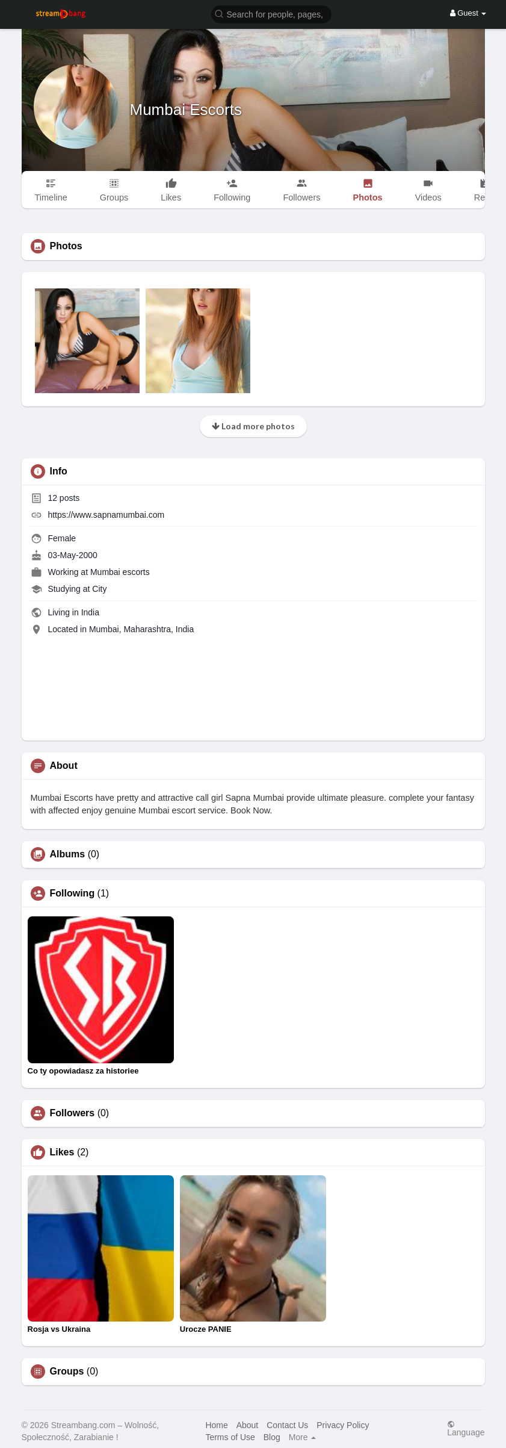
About (247, 1425)
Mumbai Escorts (186, 110)
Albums (67, 854)
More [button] (302, 1437)
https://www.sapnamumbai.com (106, 515)
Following (72, 893)
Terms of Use (230, 1437)
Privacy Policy (342, 1425)
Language (465, 1428)
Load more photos (253, 426)
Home (216, 1425)
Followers (72, 1113)
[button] (271, 13)
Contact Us (287, 1425)
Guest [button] (468, 12)
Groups (67, 1371)
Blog (272, 1437)
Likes (62, 1152)
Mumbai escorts (120, 572)
